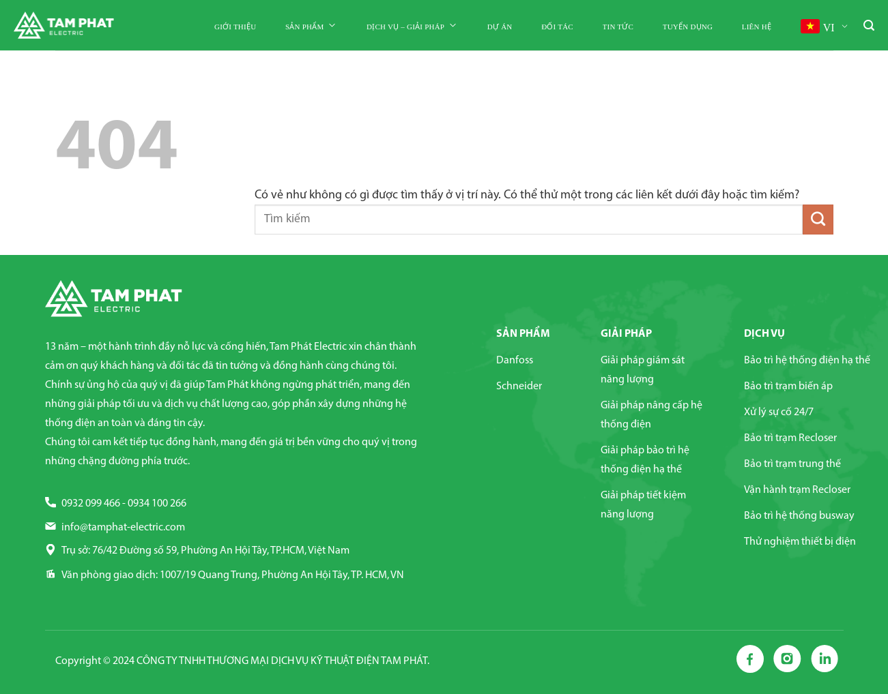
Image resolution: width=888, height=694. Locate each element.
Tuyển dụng (688, 26)
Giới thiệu (235, 26)
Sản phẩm (311, 26)
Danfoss (514, 360)
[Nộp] (818, 220)
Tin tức (618, 26)
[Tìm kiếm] (868, 26)
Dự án (500, 26)
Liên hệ (756, 26)
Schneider (519, 386)
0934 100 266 (157, 503)
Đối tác (557, 26)
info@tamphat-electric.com (123, 527)
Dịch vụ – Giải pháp (412, 26)
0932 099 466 (90, 503)
